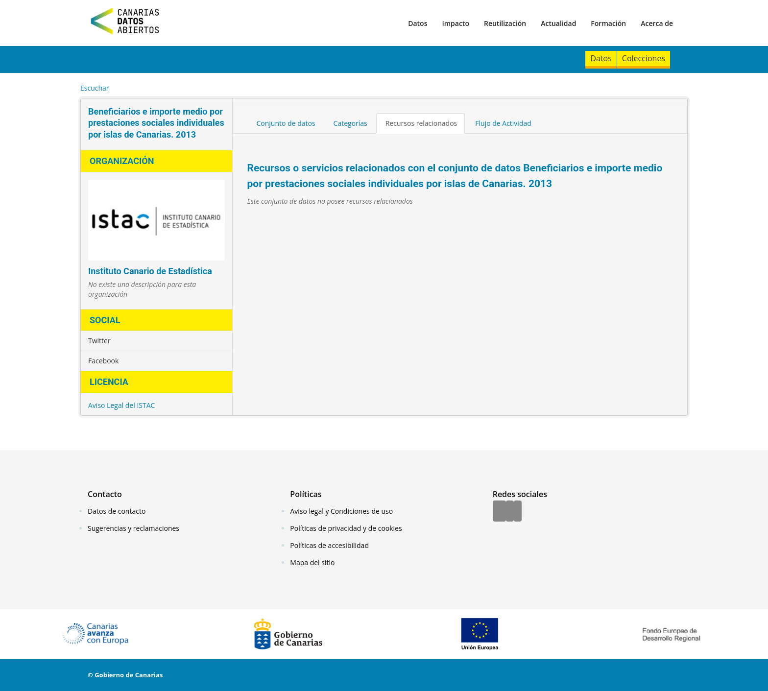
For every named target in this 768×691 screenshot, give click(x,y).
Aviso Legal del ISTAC (121, 405)
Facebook (103, 360)
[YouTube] (518, 511)
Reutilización (505, 23)
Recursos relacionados (421, 123)
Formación (608, 23)
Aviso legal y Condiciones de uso (341, 511)
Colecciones (643, 58)
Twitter (99, 340)
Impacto (455, 23)
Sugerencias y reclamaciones (133, 528)
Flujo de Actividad (503, 123)
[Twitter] (510, 511)
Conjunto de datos (286, 123)
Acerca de (657, 23)
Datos (417, 23)
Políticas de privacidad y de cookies (346, 528)
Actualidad (558, 23)
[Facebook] (499, 511)
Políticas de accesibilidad (329, 545)
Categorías (350, 123)
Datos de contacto (116, 511)
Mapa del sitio (312, 562)
